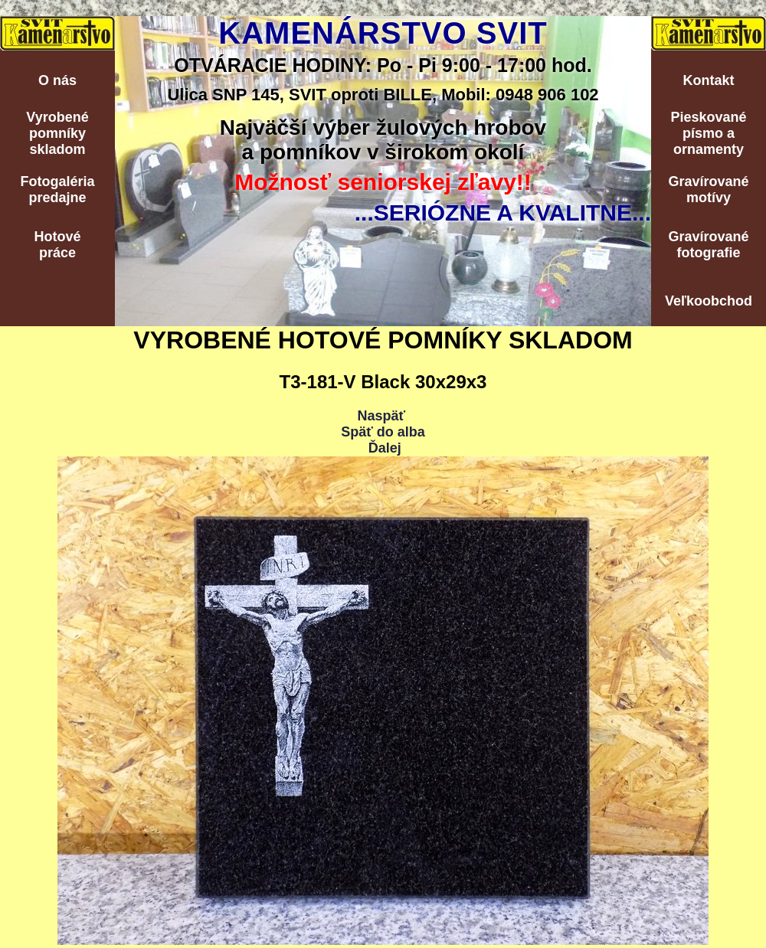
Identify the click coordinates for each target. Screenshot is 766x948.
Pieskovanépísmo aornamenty (708, 133)
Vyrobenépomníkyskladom (57, 133)
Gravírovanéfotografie (708, 244)
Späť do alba (383, 432)
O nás (57, 80)
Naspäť (381, 415)
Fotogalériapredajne (57, 189)
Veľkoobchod (708, 301)
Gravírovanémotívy (708, 189)
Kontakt (709, 80)
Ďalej (384, 448)
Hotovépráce (57, 244)
